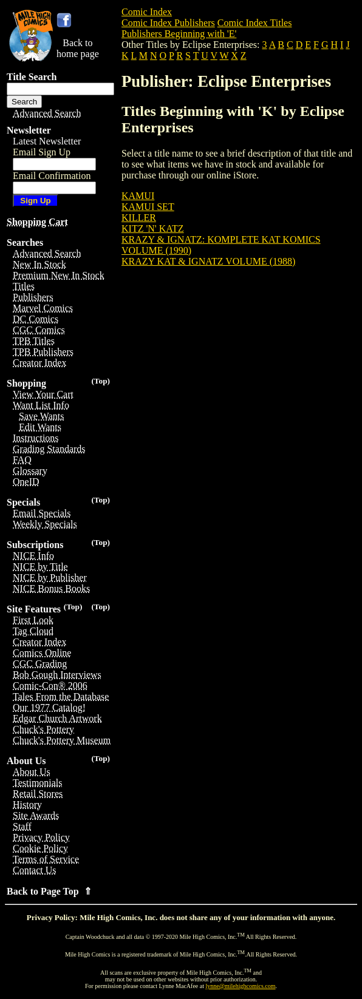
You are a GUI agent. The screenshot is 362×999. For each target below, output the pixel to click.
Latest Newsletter (47, 141)
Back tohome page (77, 48)
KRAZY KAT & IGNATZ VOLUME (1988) (208, 261)
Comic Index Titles (254, 23)
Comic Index (146, 12)
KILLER (138, 217)
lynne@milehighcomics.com (241, 986)
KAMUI (137, 196)
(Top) (100, 380)
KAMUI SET (147, 206)
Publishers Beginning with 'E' (178, 34)
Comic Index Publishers (168, 23)
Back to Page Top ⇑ (49, 891)
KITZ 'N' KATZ (152, 228)
